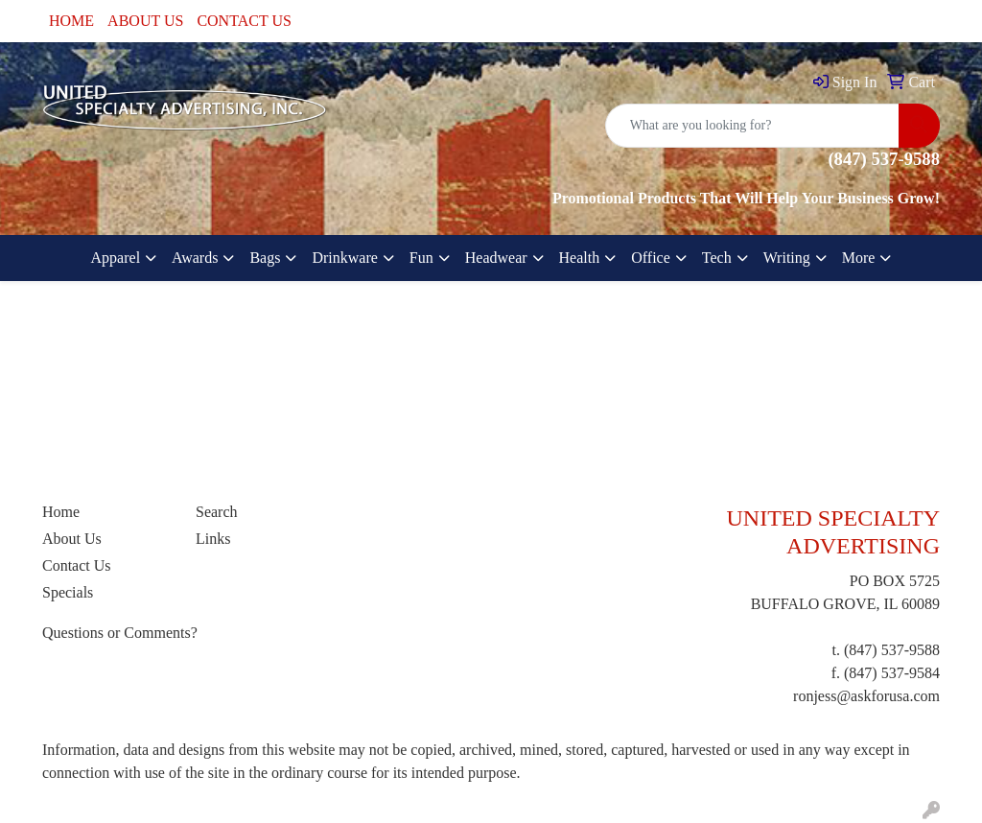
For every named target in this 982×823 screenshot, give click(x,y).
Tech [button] (717, 257)
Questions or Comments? (120, 632)
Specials (67, 592)
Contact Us (76, 565)
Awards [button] (195, 257)
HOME (71, 20)
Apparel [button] (116, 257)
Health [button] (579, 257)
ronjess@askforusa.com (866, 696)
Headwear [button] (496, 257)
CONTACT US (244, 20)
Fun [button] (421, 257)
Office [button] (650, 257)
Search (217, 512)
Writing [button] (786, 257)
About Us (72, 538)
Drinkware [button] (344, 257)
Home (61, 512)
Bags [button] (264, 257)
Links (213, 538)
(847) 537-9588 (892, 650)
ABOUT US (145, 20)
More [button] (859, 257)
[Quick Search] (752, 126)
